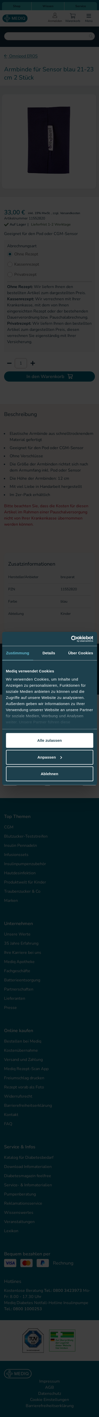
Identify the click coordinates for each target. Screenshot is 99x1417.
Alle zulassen (49, 740)
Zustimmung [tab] (17, 653)
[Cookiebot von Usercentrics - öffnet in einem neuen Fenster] (71, 638)
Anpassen (49, 757)
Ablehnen (49, 774)
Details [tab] (49, 653)
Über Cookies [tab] (80, 653)
